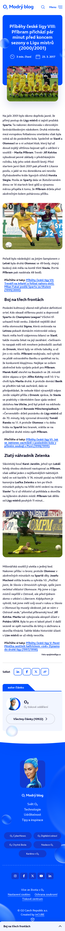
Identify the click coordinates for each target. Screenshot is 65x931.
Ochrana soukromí (46, 894)
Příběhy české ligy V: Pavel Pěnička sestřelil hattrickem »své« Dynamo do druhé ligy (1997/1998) (32, 646)
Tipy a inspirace (16, 66)
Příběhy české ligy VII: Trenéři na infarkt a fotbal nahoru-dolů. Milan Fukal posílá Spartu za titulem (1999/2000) (29, 285)
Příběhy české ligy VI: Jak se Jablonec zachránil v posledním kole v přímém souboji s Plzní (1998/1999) (31, 442)
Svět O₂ (10, 32)
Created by (32, 918)
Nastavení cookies (19, 894)
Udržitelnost (14, 55)
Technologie (13, 43)
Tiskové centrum (32, 898)
